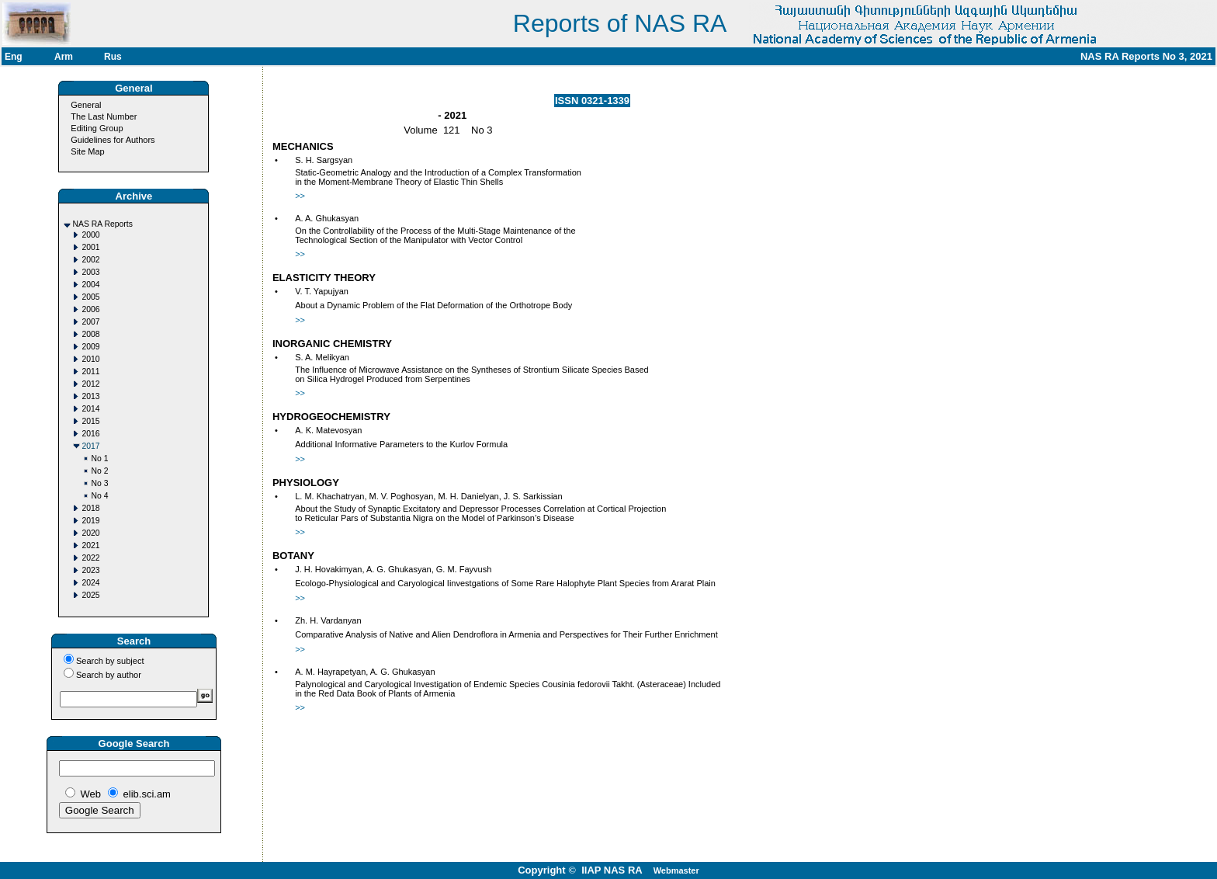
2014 (90, 409)
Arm (63, 56)
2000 (90, 235)
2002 (90, 259)
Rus (113, 56)
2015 (90, 421)
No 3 (99, 483)
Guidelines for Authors (112, 139)
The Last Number (104, 116)
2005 (90, 297)
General (86, 104)
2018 (90, 508)
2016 (90, 433)
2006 (90, 309)
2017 (90, 446)
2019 (90, 520)
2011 (90, 371)
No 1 (99, 458)
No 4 (99, 496)
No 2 (99, 471)
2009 (90, 346)
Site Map (87, 151)
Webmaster (676, 870)
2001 (90, 247)
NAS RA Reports (102, 224)
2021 (90, 545)
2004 (90, 284)
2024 (90, 582)
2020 (90, 533)
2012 (90, 384)
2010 (90, 359)
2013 (90, 396)
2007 (90, 322)
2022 (90, 558)
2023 (90, 570)
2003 (90, 272)
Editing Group (97, 128)
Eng (14, 56)
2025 (90, 595)
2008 (90, 334)
